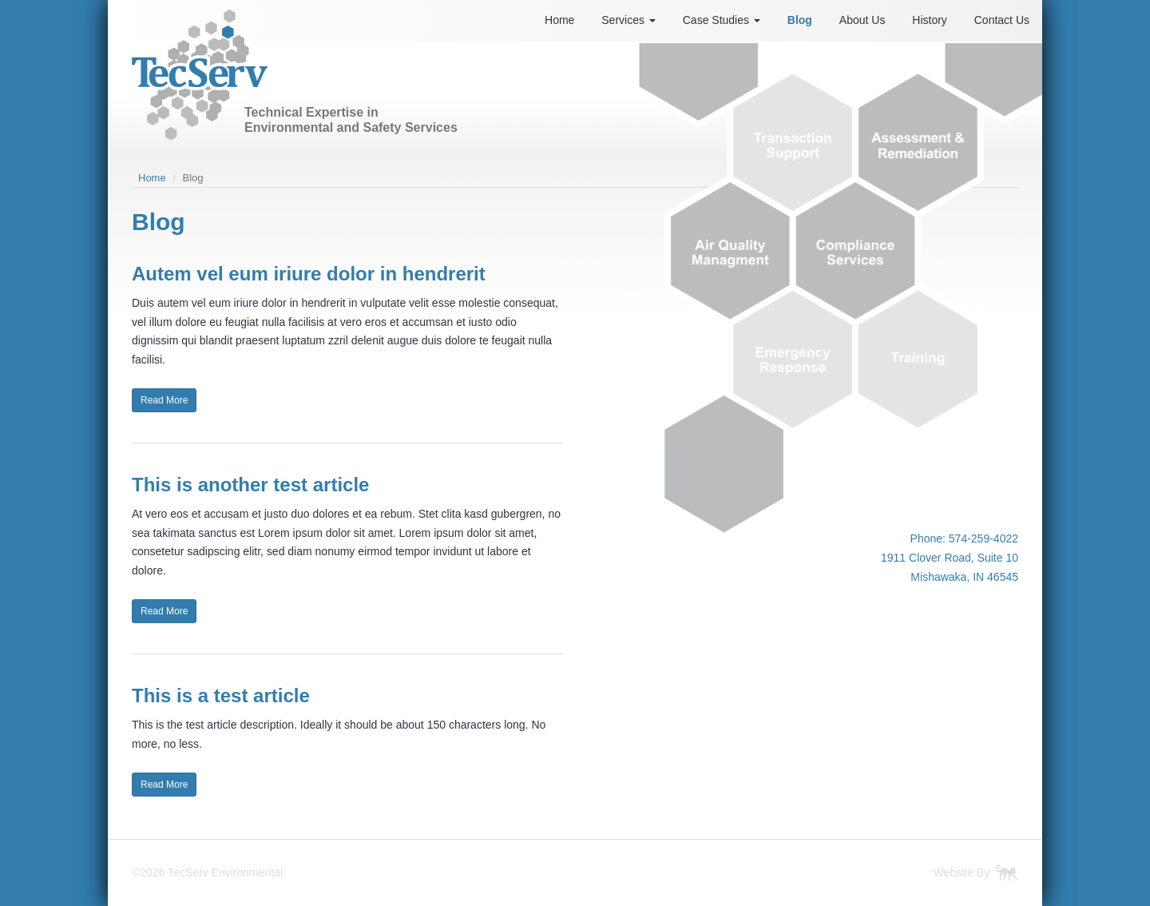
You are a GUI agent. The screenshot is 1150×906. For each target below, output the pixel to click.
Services (628, 20)
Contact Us (1001, 20)
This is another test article (250, 484)
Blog (799, 20)
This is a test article (221, 695)
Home (559, 20)
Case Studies (721, 20)
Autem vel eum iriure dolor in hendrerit (309, 273)
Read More (164, 400)
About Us (862, 20)
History (929, 20)
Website (954, 872)
